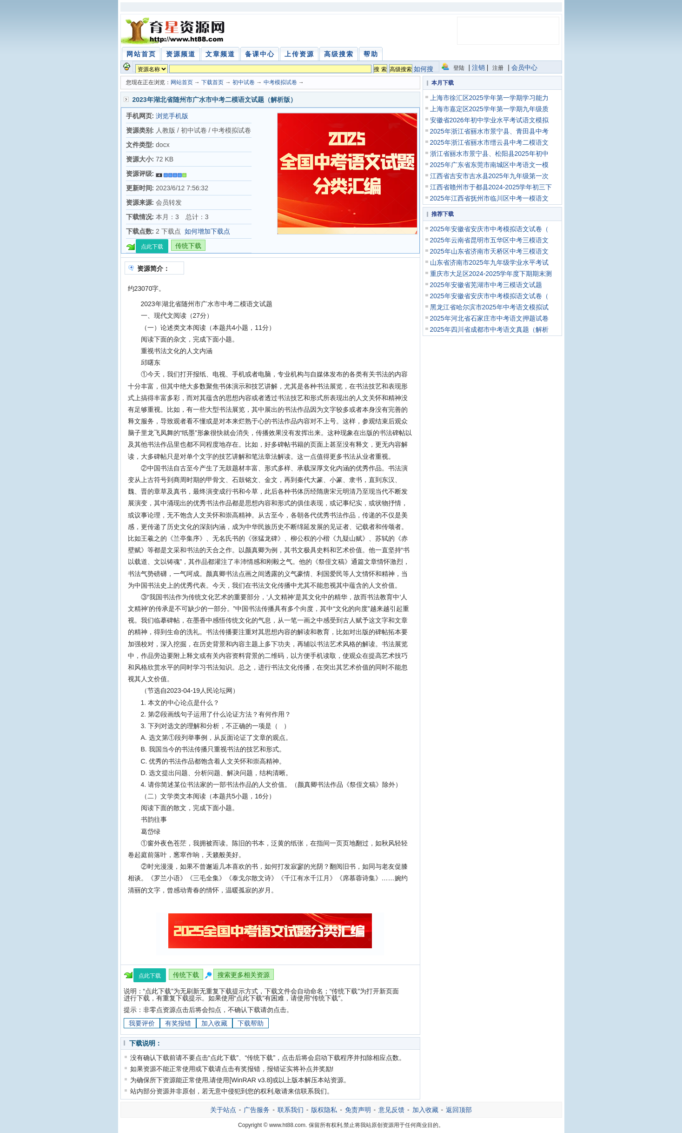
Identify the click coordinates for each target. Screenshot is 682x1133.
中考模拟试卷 (280, 82)
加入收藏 (214, 1023)
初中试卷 (243, 82)
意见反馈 (391, 1109)
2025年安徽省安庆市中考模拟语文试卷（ (489, 229)
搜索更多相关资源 (244, 975)
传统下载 (188, 245)
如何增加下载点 (207, 231)
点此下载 (152, 246)
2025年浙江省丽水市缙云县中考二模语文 (489, 142)
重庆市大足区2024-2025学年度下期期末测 (491, 273)
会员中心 (524, 67)
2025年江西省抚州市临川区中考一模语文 (489, 198)
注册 (497, 68)
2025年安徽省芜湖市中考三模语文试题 (486, 284)
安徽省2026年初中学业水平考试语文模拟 (489, 120)
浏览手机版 (172, 116)
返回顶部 (459, 1109)
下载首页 (212, 82)
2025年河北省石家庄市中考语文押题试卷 (489, 318)
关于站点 (223, 1109)
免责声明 (358, 1109)
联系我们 (291, 1109)
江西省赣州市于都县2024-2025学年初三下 (491, 187)
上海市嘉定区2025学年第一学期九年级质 (489, 109)
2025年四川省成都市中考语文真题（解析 (489, 329)
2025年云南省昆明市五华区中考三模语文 (489, 240)
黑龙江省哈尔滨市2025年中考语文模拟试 (489, 307)
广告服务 (257, 1109)
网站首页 (182, 82)
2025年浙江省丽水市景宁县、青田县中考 (489, 131)
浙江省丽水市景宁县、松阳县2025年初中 (489, 153)
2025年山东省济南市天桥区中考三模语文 (489, 251)
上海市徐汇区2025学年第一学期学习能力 (489, 97)
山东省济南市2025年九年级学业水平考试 (489, 262)
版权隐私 (324, 1109)
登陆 (458, 68)
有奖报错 (178, 1023)
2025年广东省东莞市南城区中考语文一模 (489, 164)
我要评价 (142, 1023)
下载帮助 (251, 1023)
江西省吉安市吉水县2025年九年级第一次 (489, 176)
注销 (478, 67)
